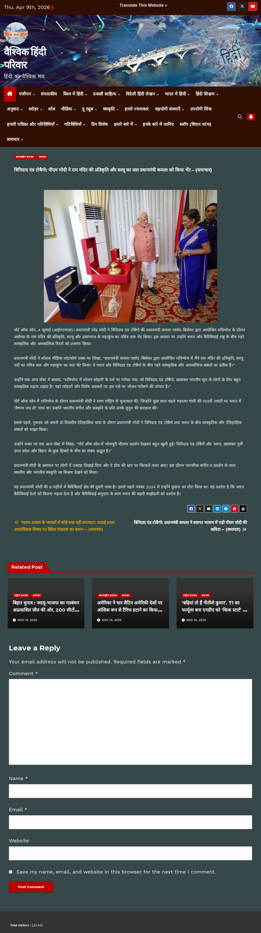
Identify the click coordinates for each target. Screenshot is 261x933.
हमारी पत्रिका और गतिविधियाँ (31, 124)
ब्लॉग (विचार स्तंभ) (196, 124)
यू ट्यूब (88, 109)
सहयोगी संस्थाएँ (168, 109)
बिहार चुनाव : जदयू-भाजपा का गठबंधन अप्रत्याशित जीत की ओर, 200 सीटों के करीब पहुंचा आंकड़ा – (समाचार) (46, 610)
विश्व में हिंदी (74, 93)
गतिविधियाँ (73, 124)
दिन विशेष (99, 124)
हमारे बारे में (124, 124)
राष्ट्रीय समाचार (21, 595)
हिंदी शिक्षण (206, 93)
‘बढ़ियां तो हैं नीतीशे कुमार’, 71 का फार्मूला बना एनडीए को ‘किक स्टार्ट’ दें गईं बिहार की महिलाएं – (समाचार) (213, 610)
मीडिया (67, 109)
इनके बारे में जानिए (158, 124)
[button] (240, 116)
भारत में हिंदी (176, 93)
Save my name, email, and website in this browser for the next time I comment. (116, 872)
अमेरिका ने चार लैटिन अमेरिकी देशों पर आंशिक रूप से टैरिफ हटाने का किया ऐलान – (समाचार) (129, 610)
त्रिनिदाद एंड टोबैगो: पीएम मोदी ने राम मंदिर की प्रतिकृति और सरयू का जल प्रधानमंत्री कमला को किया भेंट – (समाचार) (113, 170)
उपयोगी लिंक (201, 109)
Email (18, 809)
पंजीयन (26, 93)
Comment (23, 673)
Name (18, 778)
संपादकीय (49, 93)
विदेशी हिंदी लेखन (141, 93)
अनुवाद (13, 109)
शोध (51, 109)
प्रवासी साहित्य (105, 93)
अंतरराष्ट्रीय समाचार (25, 156)
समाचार (14, 139)
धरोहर (34, 109)
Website (19, 841)
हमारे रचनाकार (137, 109)
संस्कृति (109, 109)
